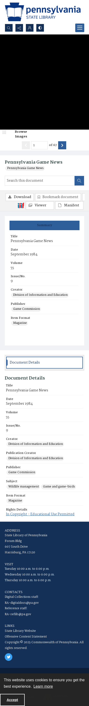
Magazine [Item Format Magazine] (20, 323)
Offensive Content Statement (26, 636)
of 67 (53, 145)
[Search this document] (40, 180)
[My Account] (29, 28)
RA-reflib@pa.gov (18, 614)
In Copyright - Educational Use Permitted (40, 514)
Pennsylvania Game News (25, 168)
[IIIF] (21, 205)
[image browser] (18, 134)
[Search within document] (79, 180)
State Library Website (20, 630)
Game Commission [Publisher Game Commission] (26, 309)
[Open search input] (9, 28)
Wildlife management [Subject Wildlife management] (23, 486)
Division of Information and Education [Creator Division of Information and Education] (40, 295)
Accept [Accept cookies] (12, 700)
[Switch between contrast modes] (40, 28)
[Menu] (79, 28)
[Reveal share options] (19, 28)
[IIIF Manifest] (69, 205)
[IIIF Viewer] (40, 205)
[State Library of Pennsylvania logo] (43, 11)
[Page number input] (39, 145)
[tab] (44, 225)
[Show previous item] (26, 145)
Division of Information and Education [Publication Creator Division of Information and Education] (35, 458)
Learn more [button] (43, 686)
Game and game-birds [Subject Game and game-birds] (59, 486)
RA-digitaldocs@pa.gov (22, 602)
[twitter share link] (8, 657)
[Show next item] (62, 145)
